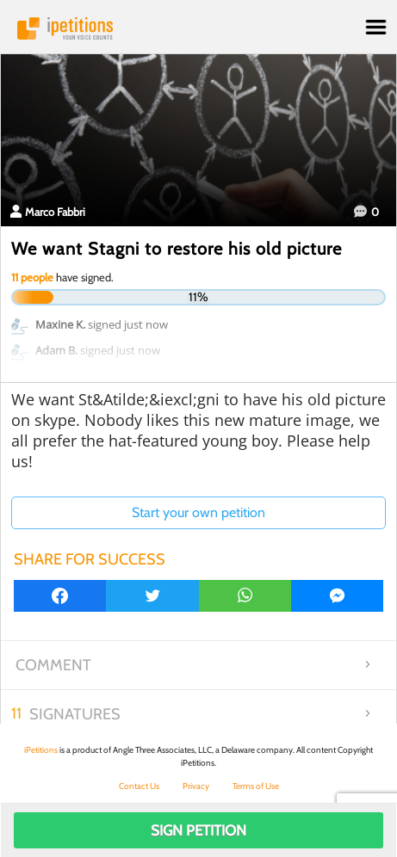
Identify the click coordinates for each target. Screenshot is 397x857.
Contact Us (139, 786)
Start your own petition (198, 512)
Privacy (196, 786)
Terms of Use (256, 786)
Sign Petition (198, 830)
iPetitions (198, 28)
